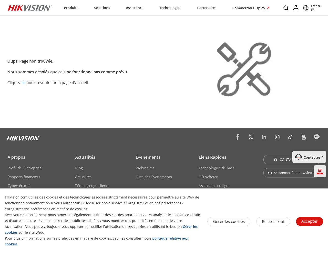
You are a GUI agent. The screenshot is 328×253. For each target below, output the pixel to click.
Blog (79, 167)
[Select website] (311, 7)
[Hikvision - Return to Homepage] (29, 8)
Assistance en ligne (214, 185)
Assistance (135, 7)
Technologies (170, 7)
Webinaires (145, 167)
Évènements (148, 157)
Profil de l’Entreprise (24, 167)
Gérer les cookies (229, 221)
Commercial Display (249, 8)
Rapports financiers (24, 176)
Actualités (85, 157)
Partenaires (206, 7)
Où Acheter (208, 176)
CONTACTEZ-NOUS (292, 159)
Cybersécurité (19, 185)
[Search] (286, 7)
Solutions (102, 7)
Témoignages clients (92, 185)
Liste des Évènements (154, 176)
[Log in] (296, 7)
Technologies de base (217, 167)
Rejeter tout (273, 221)
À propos (16, 157)
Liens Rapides (212, 157)
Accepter (309, 221)
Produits (71, 7)
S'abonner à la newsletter (292, 172)
